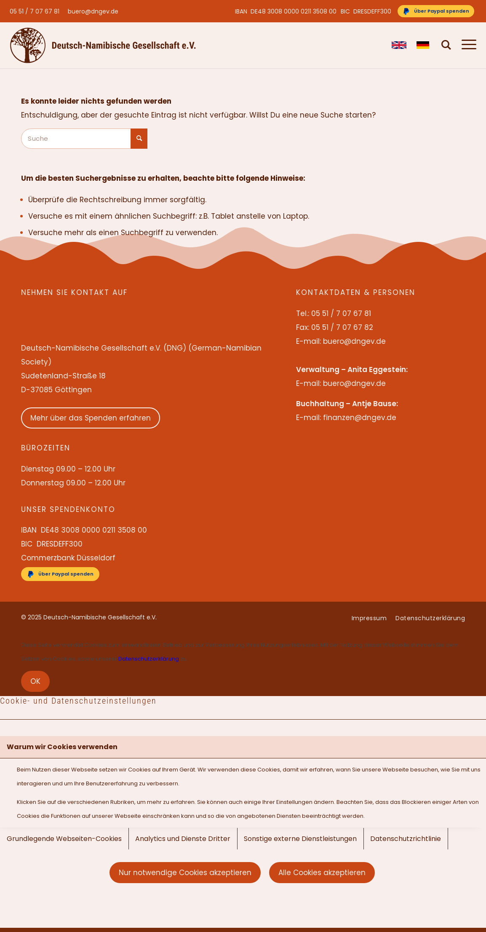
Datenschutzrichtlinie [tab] (405, 839)
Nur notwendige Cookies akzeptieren (185, 873)
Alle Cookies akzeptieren (322, 873)
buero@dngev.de (93, 11)
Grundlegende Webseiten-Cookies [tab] (64, 839)
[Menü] (466, 45)
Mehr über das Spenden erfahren (90, 418)
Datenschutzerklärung (148, 659)
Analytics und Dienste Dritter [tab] (182, 839)
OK (35, 681)
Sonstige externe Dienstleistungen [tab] (300, 839)
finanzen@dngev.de (359, 417)
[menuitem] (37, 11)
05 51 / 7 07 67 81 (34, 11)
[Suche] (446, 45)
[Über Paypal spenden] (436, 11)
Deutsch (423, 45)
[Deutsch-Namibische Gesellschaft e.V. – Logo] (103, 45)
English (399, 45)
